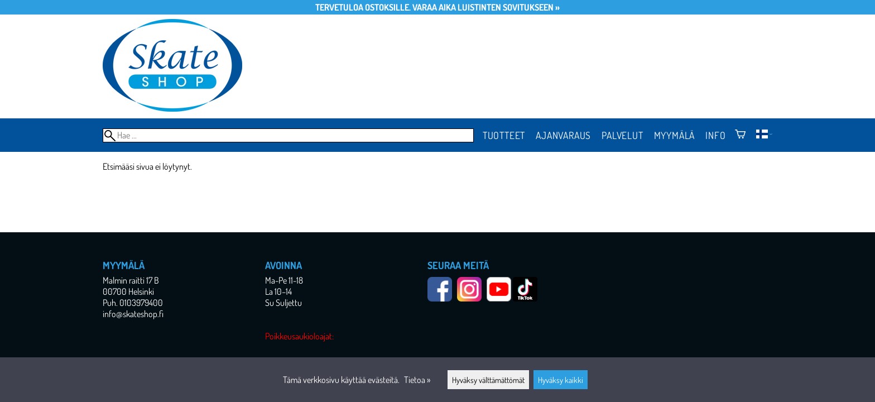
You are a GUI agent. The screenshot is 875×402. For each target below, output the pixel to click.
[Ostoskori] (740, 135)
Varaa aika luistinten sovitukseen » (486, 7)
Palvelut (622, 135)
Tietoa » (417, 379)
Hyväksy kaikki (560, 380)
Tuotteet (504, 135)
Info (715, 135)
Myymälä (674, 135)
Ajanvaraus (563, 135)
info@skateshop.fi (133, 313)
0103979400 (141, 302)
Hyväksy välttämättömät (488, 380)
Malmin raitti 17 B (131, 280)
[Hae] (288, 135)
